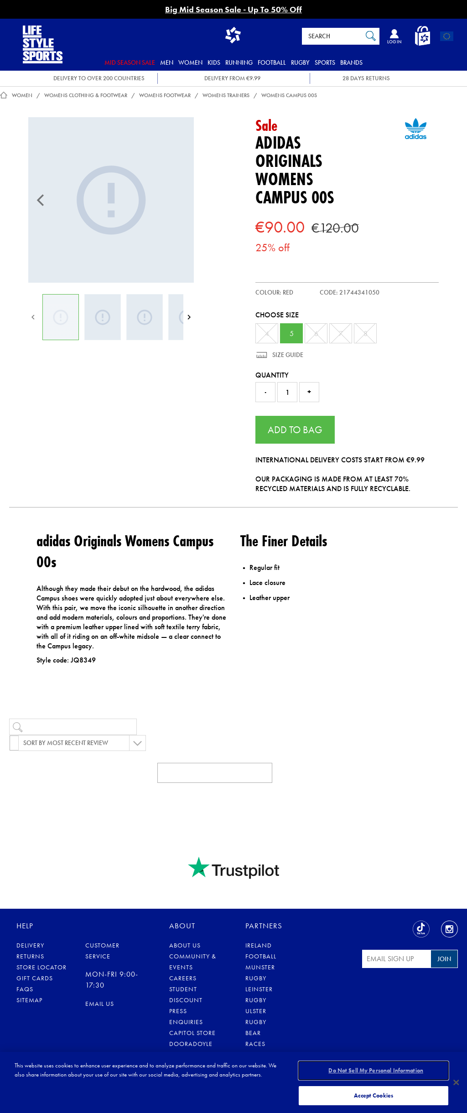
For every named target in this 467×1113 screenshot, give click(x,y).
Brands (351, 62)
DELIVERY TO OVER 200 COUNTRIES (99, 78)
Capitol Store (192, 1033)
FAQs (24, 989)
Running (239, 62)
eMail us (99, 1003)
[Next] (189, 317)
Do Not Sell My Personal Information (375, 1071)
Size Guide (287, 355)
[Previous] (40, 200)
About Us (185, 945)
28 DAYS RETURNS (366, 78)
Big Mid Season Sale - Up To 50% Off (233, 9)
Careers (183, 978)
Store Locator (41, 967)
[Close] (456, 1082)
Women (190, 62)
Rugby (300, 62)
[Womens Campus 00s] (111, 200)
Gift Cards (34, 978)
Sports (325, 62)
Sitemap (29, 1000)
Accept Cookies (373, 1094)
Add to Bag (295, 429)
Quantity (272, 375)
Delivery (30, 945)
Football (272, 62)
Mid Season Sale (129, 62)
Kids (214, 62)
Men (166, 62)
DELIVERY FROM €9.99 (232, 78)
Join (444, 959)
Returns (30, 956)
